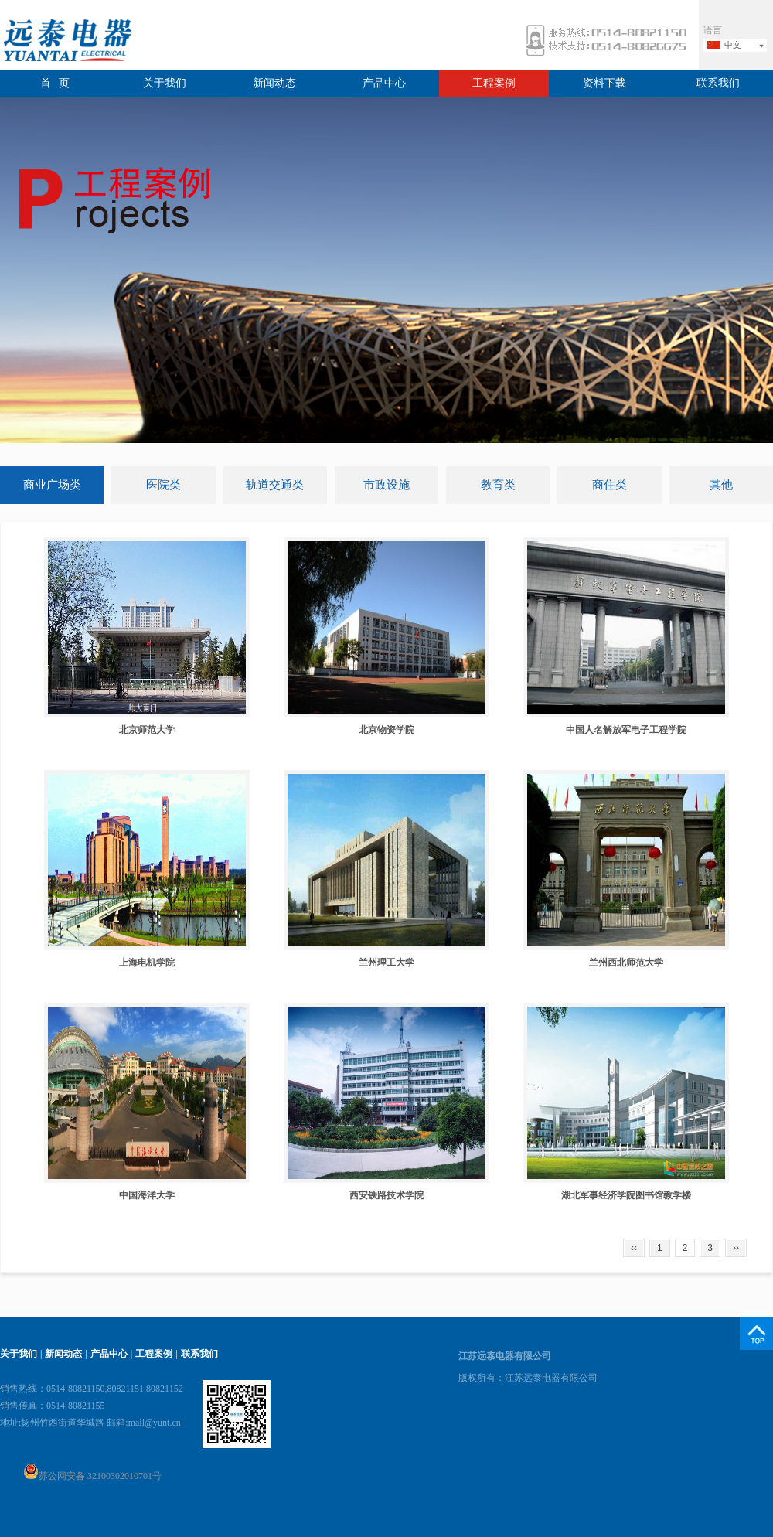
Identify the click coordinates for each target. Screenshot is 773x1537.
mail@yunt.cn (154, 1422)
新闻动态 (274, 83)
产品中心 (384, 83)
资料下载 (604, 83)
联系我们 (718, 83)
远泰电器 (65, 42)
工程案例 (494, 83)
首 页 (55, 83)
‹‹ (634, 1247)
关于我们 (164, 83)
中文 (732, 44)
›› (736, 1247)
